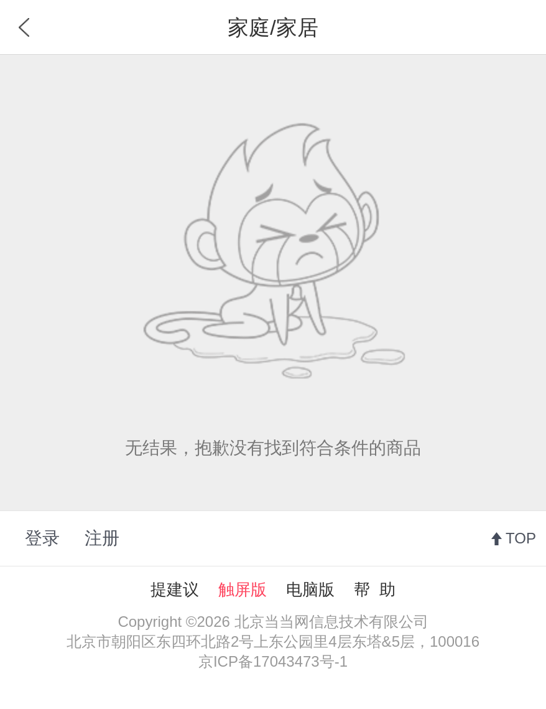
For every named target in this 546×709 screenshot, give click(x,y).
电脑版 (310, 589)
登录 (42, 538)
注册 (102, 538)
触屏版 (242, 589)
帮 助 (374, 589)
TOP (521, 538)
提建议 (174, 589)
